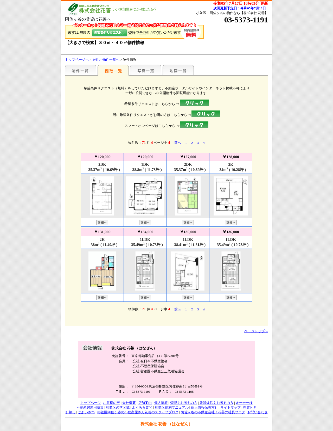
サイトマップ (230, 407)
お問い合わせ (257, 412)
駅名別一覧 (80, 70)
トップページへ (77, 59)
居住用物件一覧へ (105, 59)
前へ (177, 143)
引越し (70, 412)
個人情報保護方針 (204, 407)
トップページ (90, 403)
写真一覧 (145, 70)
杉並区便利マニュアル (172, 407)
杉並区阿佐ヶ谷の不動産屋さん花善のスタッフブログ (137, 412)
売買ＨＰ (250, 407)
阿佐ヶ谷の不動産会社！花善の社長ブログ (213, 412)
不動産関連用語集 (90, 407)
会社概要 (129, 403)
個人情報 (161, 403)
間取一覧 (113, 70)
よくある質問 (142, 407)
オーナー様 (244, 403)
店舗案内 (145, 403)
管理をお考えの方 (183, 403)
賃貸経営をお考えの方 (216, 403)
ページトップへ (256, 331)
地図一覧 (178, 70)
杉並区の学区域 (118, 407)
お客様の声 (111, 403)
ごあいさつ (86, 412)
